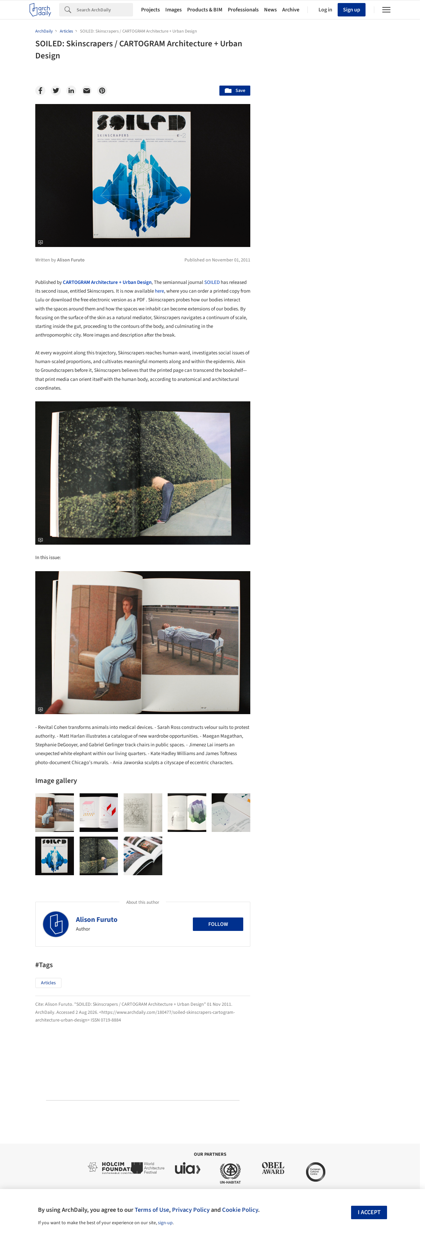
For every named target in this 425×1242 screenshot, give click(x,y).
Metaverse (288, 656)
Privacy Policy (191, 1209)
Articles (48, 983)
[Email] (87, 91)
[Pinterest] (102, 91)
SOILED (212, 282)
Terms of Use (152, 1209)
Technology (332, 642)
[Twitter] (56, 91)
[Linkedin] (71, 91)
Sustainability (291, 642)
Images (173, 9)
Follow (218, 924)
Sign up (351, 9)
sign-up (165, 1223)
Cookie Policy (240, 1209)
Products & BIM (204, 9)
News (270, 9)
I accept (369, 1212)
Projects (150, 9)
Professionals (243, 9)
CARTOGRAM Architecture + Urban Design (107, 282)
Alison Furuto (97, 919)
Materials (369, 642)
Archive (290, 9)
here (159, 291)
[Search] (105, 9)
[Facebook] (40, 91)
